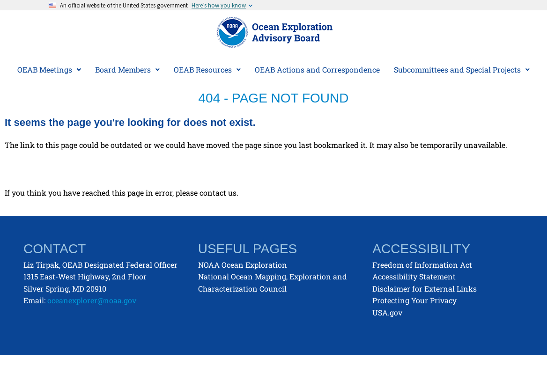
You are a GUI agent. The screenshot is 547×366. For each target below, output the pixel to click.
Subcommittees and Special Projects (462, 69)
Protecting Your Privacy (414, 300)
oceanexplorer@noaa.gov (91, 300)
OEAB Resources (207, 69)
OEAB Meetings (49, 69)
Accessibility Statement (414, 276)
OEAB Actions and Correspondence (317, 69)
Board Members (127, 69)
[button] (49, 70)
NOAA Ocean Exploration (242, 265)
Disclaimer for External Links (424, 288)
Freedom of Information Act (422, 265)
